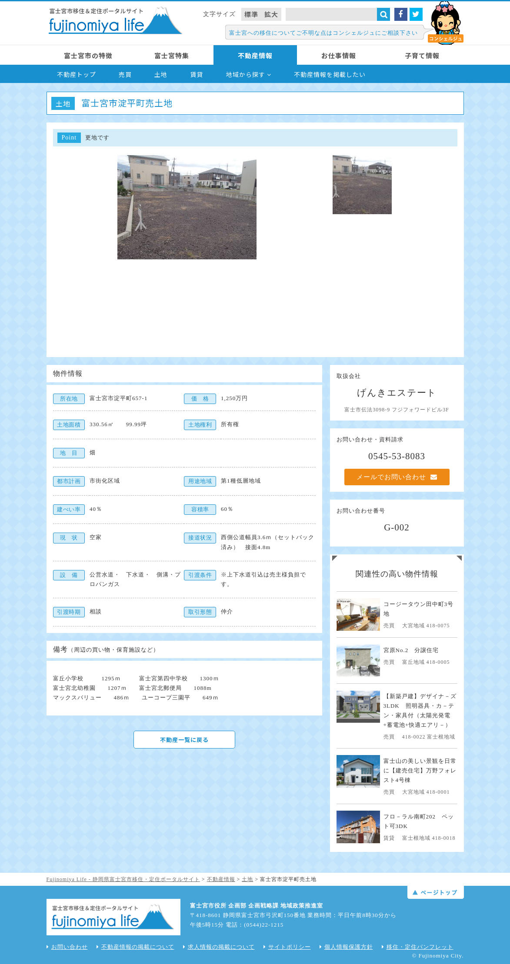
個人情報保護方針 (346, 947)
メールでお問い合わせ (397, 477)
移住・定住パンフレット (417, 947)
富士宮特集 (171, 55)
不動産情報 (255, 55)
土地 (160, 74)
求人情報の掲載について (219, 947)
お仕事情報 (338, 55)
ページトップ (435, 892)
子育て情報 (422, 55)
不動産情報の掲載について (135, 947)
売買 (125, 74)
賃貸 (196, 74)
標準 (251, 14)
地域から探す (248, 74)
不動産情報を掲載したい (330, 74)
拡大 (271, 14)
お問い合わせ (67, 947)
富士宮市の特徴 (88, 55)
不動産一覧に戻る (184, 739)
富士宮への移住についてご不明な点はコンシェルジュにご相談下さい (323, 33)
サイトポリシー (287, 947)
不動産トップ (76, 74)
